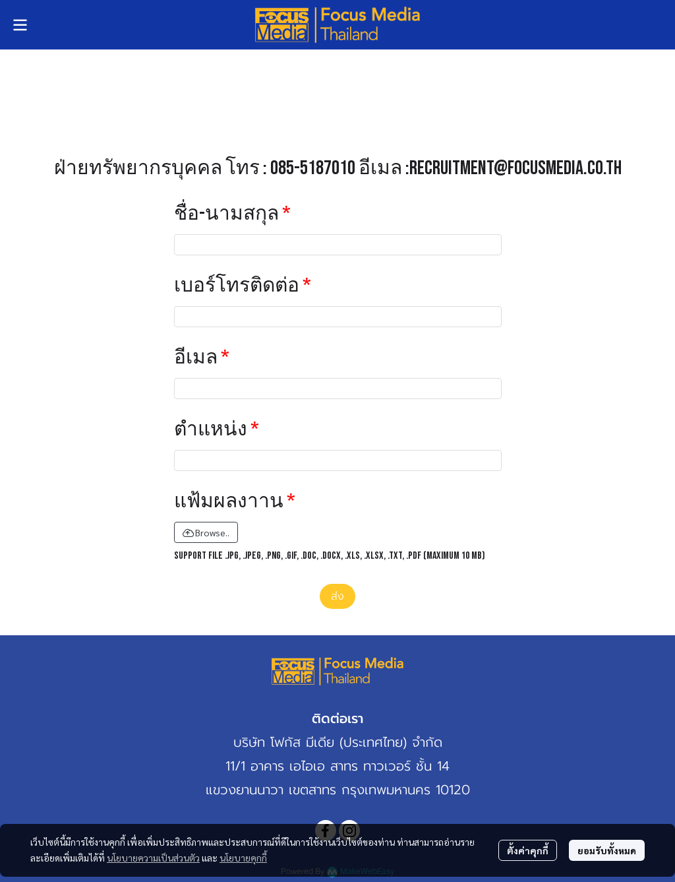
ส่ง (337, 596)
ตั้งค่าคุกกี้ (527, 850)
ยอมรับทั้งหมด (606, 850)
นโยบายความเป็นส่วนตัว (153, 858)
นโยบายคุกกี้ (243, 858)
